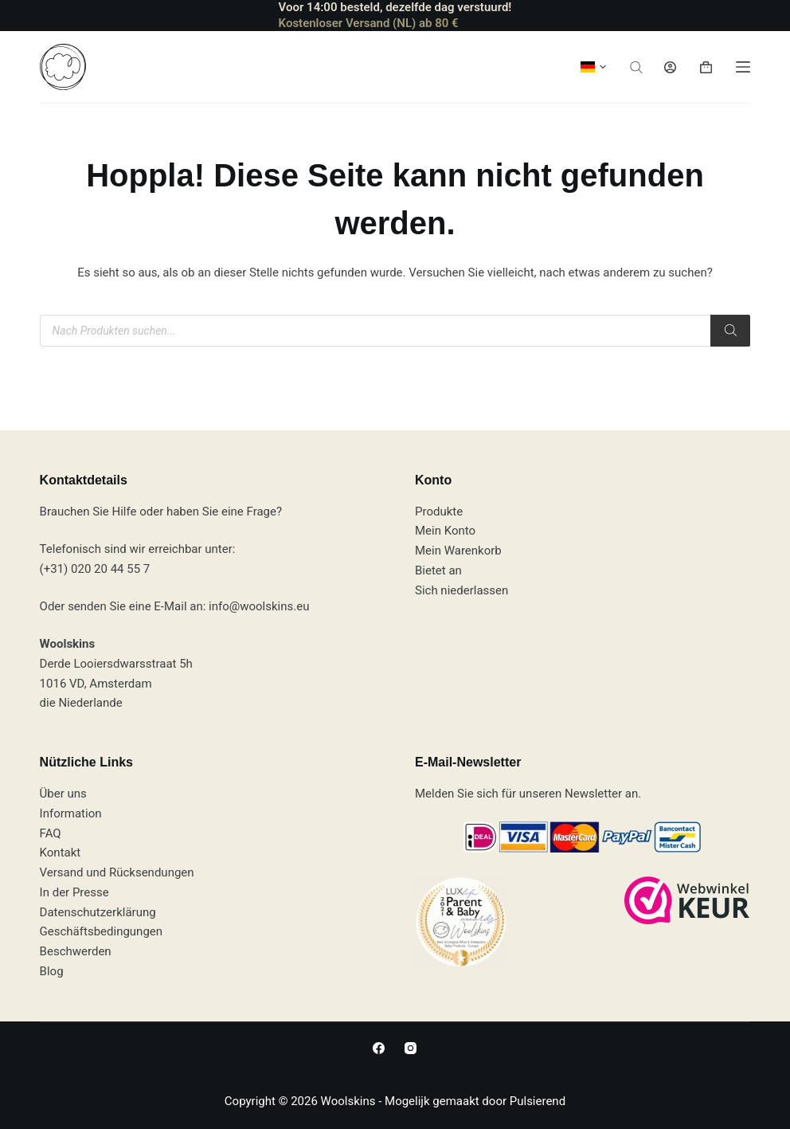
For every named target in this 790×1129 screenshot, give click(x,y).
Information (71, 813)
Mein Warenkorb (458, 550)
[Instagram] (411, 1048)
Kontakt (60, 852)
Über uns (63, 793)
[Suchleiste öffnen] (636, 67)
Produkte (439, 511)
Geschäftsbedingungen (101, 931)
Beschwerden (75, 951)
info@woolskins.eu (259, 606)
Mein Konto (445, 530)
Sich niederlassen (461, 590)
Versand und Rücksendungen (117, 872)
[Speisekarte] (743, 67)
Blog (52, 971)
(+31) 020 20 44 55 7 (95, 569)
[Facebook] (379, 1048)
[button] (593, 67)
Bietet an (438, 570)
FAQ (50, 833)
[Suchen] (730, 331)
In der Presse (74, 892)
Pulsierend (537, 1101)
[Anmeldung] (670, 67)
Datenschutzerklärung (98, 912)
